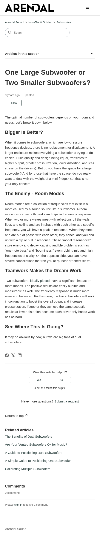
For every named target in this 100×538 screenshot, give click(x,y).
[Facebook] (7, 355)
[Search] (37, 32)
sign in (18, 504)
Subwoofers (64, 22)
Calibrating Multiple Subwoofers (27, 469)
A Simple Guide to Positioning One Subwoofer (38, 460)
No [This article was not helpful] (61, 380)
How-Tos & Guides (40, 22)
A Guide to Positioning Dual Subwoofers (33, 452)
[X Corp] (13, 355)
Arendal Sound (14, 22)
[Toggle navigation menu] (87, 7)
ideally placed (40, 280)
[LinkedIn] (20, 355)
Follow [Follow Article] (13, 102)
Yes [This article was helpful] (39, 380)
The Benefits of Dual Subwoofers (28, 436)
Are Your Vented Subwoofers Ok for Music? (36, 444)
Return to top (17, 415)
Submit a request (66, 401)
